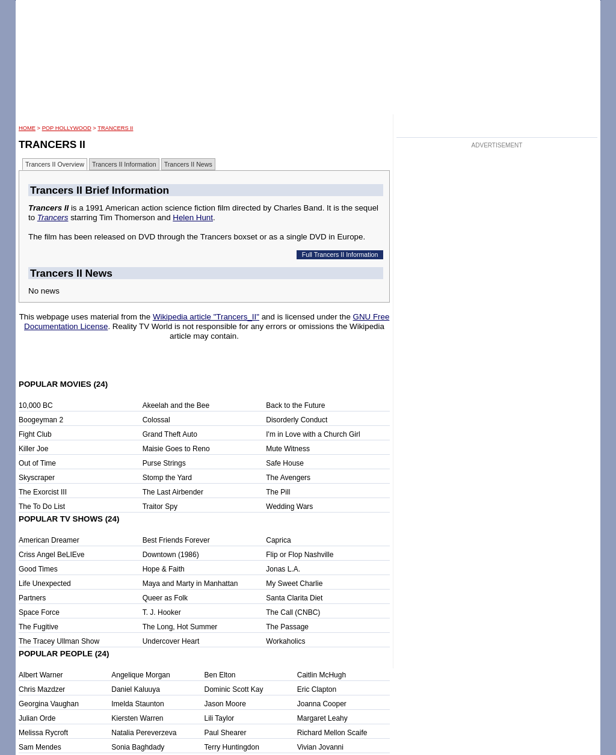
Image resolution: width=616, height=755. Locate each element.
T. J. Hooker (162, 612)
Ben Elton (220, 675)
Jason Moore (225, 704)
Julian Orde (37, 718)
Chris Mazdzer (42, 689)
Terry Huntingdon (232, 747)
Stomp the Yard (167, 477)
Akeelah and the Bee (176, 405)
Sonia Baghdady (137, 747)
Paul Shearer (226, 733)
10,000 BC (36, 405)
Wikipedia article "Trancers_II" (206, 316)
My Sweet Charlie (294, 583)
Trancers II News (188, 164)
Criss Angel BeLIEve (51, 554)
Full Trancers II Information (340, 254)
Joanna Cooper (321, 704)
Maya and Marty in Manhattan (190, 583)
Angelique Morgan (140, 675)
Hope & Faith (164, 569)
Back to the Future (295, 405)
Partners (32, 598)
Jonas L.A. (283, 569)
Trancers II (115, 128)
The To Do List (42, 506)
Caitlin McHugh (321, 675)
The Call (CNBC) (293, 612)
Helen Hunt (193, 217)
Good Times (38, 569)
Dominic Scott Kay (234, 689)
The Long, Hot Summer (180, 627)
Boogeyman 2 (41, 420)
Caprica (278, 540)
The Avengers (288, 477)
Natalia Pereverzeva (143, 733)
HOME (27, 128)
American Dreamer (49, 540)
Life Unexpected (45, 583)
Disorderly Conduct (296, 420)
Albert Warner (41, 675)
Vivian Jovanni (320, 747)
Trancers (53, 217)
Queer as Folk (165, 598)
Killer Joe (33, 449)
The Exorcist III (43, 492)
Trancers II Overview (54, 164)
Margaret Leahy (322, 718)
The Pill (278, 492)
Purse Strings (164, 463)
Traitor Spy (160, 506)
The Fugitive (38, 627)
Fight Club (35, 434)
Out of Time (37, 463)
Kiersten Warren (137, 718)
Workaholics (285, 641)
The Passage (287, 627)
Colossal (156, 420)
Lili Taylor (220, 718)
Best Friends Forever (176, 540)
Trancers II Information (124, 164)
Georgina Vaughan (49, 704)
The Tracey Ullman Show (59, 641)
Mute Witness (288, 449)
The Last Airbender (173, 492)
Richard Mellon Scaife (332, 733)
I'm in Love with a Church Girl (313, 434)
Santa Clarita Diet (294, 598)
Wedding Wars (289, 506)
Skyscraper (37, 477)
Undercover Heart (171, 641)
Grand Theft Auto (170, 434)
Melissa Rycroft (43, 733)
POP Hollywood (66, 128)
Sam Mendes (40, 747)
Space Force (39, 612)
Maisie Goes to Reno (176, 449)
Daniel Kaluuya (135, 689)
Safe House (285, 463)
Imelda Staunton (137, 704)
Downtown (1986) (171, 554)
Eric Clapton (316, 689)
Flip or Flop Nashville (299, 554)
